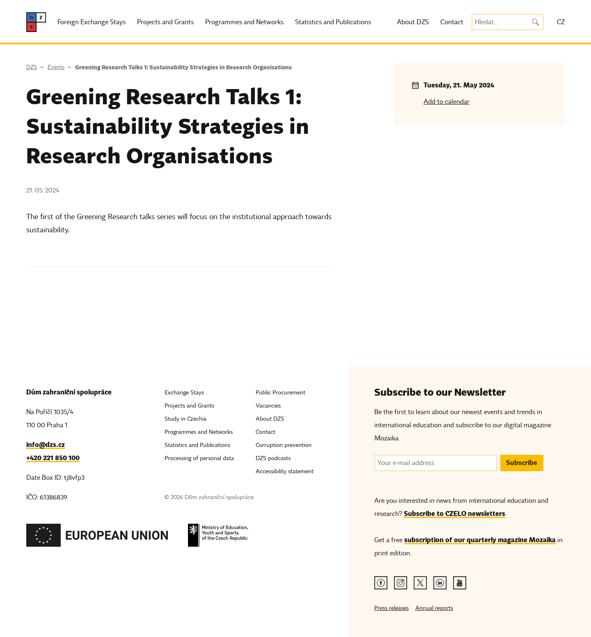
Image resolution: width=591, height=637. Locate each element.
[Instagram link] (400, 582)
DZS (31, 67)
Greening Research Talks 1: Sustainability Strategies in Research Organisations (183, 67)
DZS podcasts (273, 458)
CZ (561, 22)
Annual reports (434, 608)
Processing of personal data (199, 458)
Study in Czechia (185, 418)
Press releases (391, 608)
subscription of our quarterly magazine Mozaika (480, 540)
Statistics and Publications (333, 22)
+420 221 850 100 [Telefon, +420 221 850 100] (53, 458)
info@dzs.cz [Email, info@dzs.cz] (45, 444)
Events (56, 67)
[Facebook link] (380, 582)
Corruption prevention (284, 445)
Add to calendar (447, 102)
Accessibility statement (285, 471)
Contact (451, 22)
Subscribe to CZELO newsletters (454, 513)
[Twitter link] (420, 582)
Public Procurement (280, 392)
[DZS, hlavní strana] (36, 22)
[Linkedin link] (440, 582)
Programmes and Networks (244, 22)
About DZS (413, 22)
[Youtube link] (459, 582)
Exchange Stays (184, 392)
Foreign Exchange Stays (91, 22)
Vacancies (268, 405)
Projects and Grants (165, 22)
